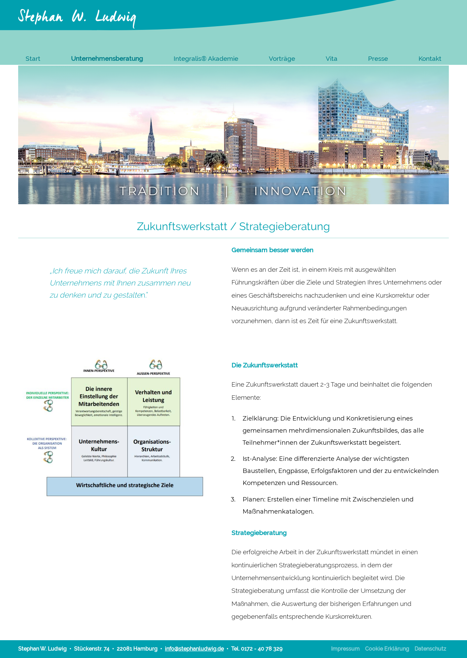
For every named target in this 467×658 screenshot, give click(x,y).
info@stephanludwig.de (194, 649)
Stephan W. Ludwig (77, 14)
